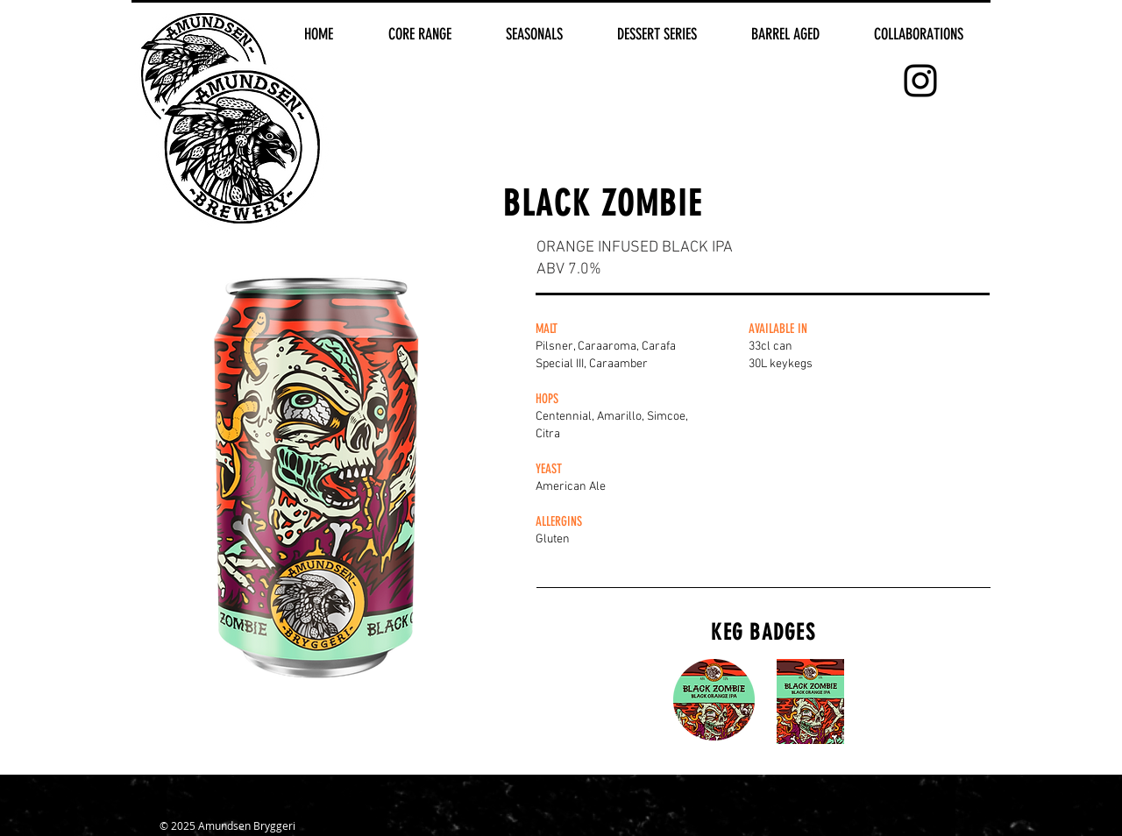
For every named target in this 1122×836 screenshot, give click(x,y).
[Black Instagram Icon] (920, 81)
